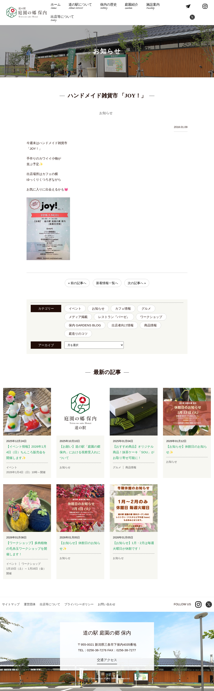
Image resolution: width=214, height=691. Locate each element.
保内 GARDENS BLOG (85, 325)
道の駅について (80, 6)
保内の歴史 (108, 6)
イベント (75, 308)
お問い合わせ (106, 604)
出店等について (62, 19)
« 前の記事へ (77, 283)
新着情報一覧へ (107, 283)
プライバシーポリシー (79, 604)
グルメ (146, 308)
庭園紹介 (131, 6)
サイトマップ (11, 604)
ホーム (56, 6)
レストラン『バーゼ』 (114, 317)
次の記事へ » (137, 283)
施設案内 (153, 6)
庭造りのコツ (78, 333)
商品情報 (150, 325)
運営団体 (30, 604)
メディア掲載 (78, 317)
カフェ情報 (123, 308)
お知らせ (98, 308)
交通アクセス (107, 660)
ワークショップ (151, 317)
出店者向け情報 (123, 325)
